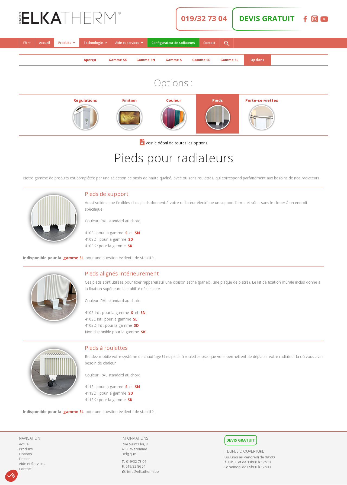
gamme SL (73, 257)
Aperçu (90, 60)
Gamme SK (118, 60)
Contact (209, 42)
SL (135, 319)
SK (130, 245)
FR (25, 42)
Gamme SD (201, 60)
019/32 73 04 (204, 18)
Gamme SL (229, 60)
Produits (64, 42)
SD (130, 239)
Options (257, 60)
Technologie (93, 42)
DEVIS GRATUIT (267, 18)
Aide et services (127, 42)
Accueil (44, 42)
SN (137, 232)
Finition (25, 458)
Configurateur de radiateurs (173, 42)
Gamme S (174, 60)
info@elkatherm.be (143, 471)
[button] (226, 43)
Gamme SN (145, 60)
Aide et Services (32, 463)
